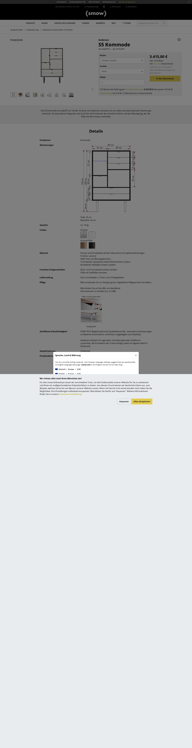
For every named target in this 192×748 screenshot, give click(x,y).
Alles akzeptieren (141, 401)
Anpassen (124, 401)
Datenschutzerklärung (70, 394)
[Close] (136, 355)
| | (68, 369)
